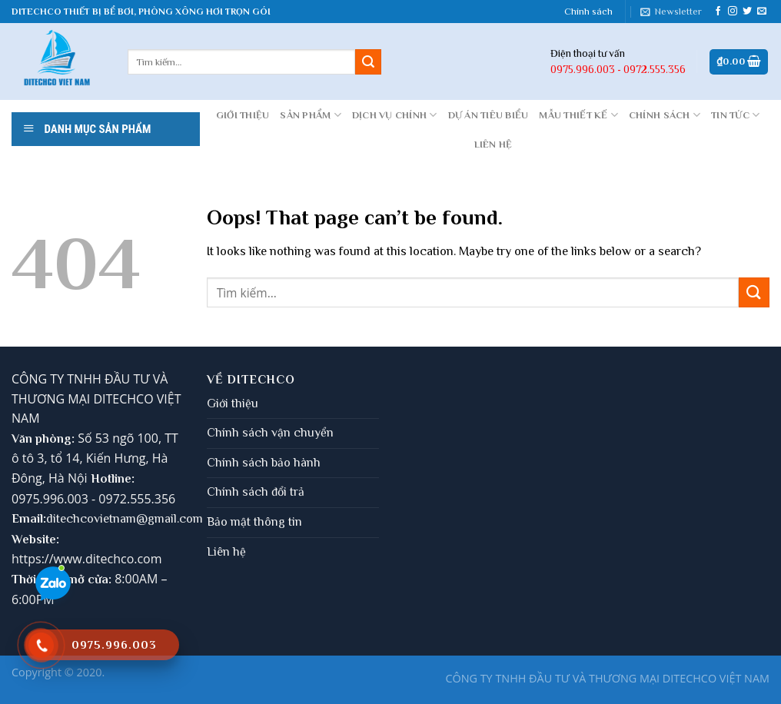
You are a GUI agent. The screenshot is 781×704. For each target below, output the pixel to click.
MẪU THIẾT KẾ (578, 115)
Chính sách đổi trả (255, 492)
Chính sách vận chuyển (270, 433)
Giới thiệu (232, 403)
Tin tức (735, 115)
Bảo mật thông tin (254, 522)
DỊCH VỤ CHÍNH (394, 115)
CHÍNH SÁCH (664, 115)
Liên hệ (226, 552)
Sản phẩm (310, 115)
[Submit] (368, 62)
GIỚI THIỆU (243, 115)
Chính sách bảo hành (264, 463)
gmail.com (175, 519)
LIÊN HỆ (493, 144)
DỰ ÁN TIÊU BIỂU (488, 115)
